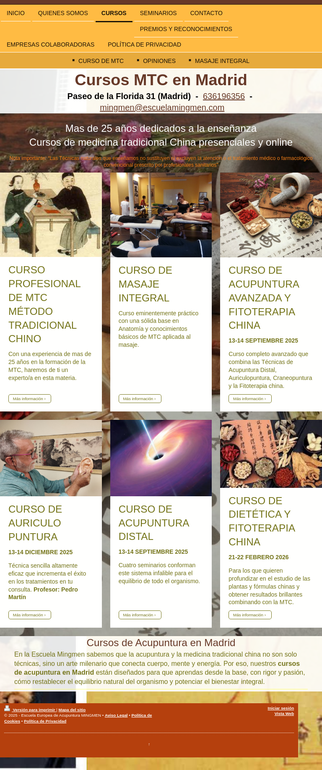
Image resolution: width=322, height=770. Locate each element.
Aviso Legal (116, 715)
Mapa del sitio (72, 709)
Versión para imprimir (30, 709)
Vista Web (284, 713)
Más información (28, 398)
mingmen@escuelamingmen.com (162, 107)
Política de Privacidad (45, 721)
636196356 (224, 96)
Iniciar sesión (281, 708)
